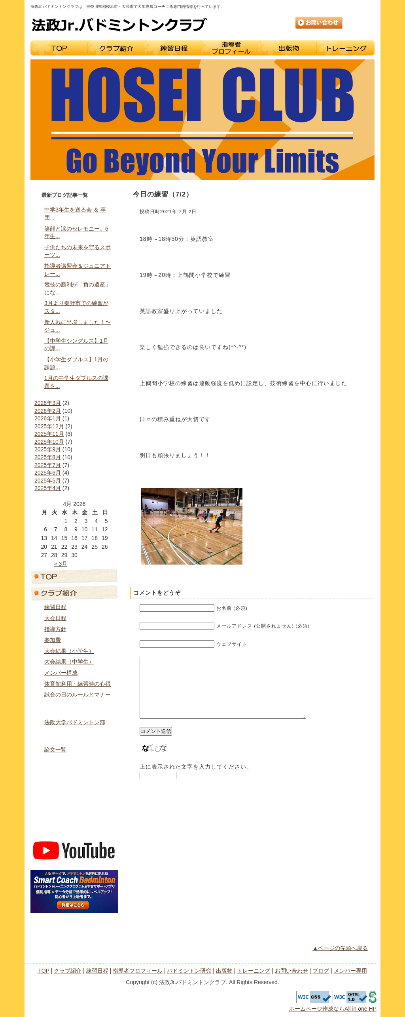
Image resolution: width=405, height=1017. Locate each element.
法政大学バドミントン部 (74, 722)
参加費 (52, 640)
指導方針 (55, 629)
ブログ (74, 812)
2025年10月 (49, 442)
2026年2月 (47, 411)
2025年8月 (47, 457)
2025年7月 (47, 465)
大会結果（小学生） (69, 651)
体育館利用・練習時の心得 (77, 684)
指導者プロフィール (231, 47)
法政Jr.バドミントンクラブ (119, 24)
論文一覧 (55, 749)
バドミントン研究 (74, 735)
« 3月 (60, 564)
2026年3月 (47, 403)
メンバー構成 (61, 673)
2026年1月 (47, 418)
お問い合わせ (319, 23)
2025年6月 (47, 472)
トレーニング (346, 47)
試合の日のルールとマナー (77, 694)
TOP (59, 47)
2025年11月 (49, 434)
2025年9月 (47, 449)
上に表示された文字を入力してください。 (196, 778)
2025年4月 (47, 488)
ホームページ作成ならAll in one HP (333, 1009)
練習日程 (173, 47)
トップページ (74, 576)
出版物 (288, 47)
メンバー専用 (74, 829)
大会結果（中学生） (69, 661)
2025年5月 (47, 480)
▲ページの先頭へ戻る (340, 948)
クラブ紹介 (116, 47)
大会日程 (55, 618)
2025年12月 (49, 426)
